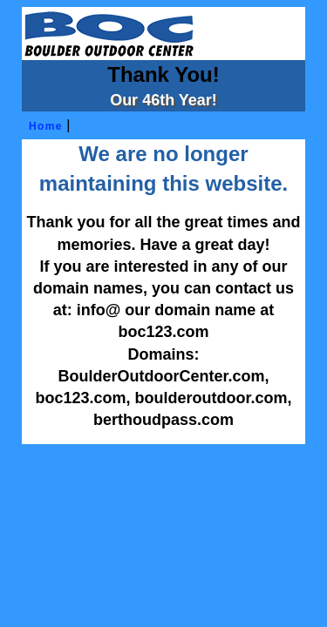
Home (43, 126)
